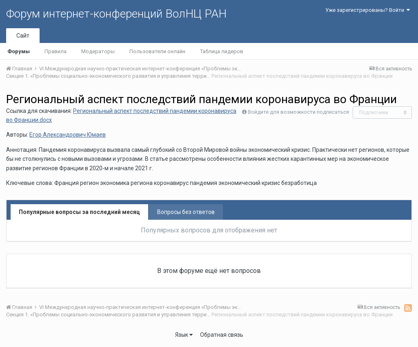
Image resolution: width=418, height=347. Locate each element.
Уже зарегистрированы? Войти (367, 10)
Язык (184, 334)
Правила (55, 51)
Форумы (18, 51)
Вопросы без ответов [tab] (186, 212)
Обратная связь (221, 334)
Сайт (22, 35)
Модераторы (98, 51)
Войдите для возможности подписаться (298, 112)
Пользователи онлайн (157, 51)
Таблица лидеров (221, 51)
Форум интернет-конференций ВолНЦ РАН (116, 13)
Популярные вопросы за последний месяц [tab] (79, 212)
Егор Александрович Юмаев (67, 134)
